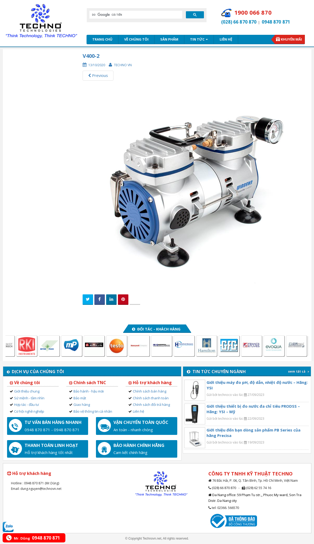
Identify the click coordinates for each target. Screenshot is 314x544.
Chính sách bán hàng (149, 391)
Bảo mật (79, 398)
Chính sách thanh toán (151, 398)
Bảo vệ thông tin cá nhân (92, 411)
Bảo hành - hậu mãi (88, 391)
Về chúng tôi (136, 39)
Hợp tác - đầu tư (26, 404)
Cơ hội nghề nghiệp (29, 411)
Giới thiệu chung (26, 391)
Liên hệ (226, 39)
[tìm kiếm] (135, 15)
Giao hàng (81, 404)
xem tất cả (298, 371)
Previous (98, 75)
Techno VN (123, 65)
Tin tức (199, 39)
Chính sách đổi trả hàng (151, 404)
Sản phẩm (169, 39)
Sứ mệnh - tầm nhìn (29, 398)
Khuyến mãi (291, 39)
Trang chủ (102, 39)
